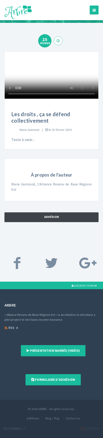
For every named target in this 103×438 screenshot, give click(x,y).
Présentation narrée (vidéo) (53, 350)
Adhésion (51, 220)
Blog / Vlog (52, 418)
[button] (84, 285)
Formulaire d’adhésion (53, 379)
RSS (9, 328)
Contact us (73, 418)
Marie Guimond (29, 130)
